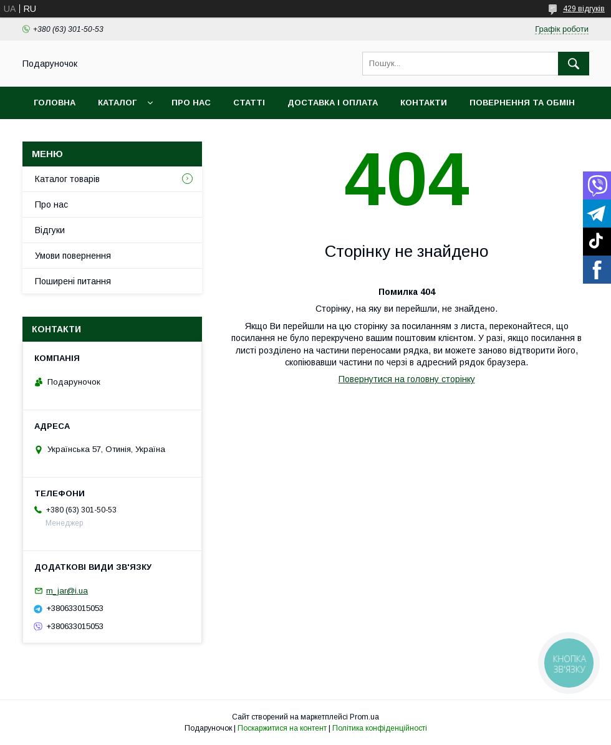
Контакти (423, 102)
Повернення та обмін (522, 102)
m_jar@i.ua (67, 590)
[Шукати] (573, 63)
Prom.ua (364, 717)
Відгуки (50, 230)
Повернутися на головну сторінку (407, 379)
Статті (249, 102)
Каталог (117, 102)
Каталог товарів (67, 179)
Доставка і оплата (332, 102)
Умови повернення (73, 256)
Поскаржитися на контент (282, 728)
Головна (54, 102)
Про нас (191, 102)
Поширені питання (73, 281)
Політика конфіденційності (379, 728)
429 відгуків (584, 8)
